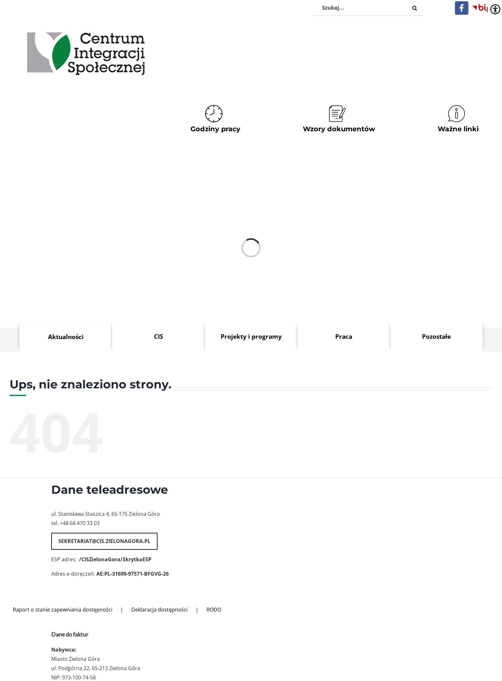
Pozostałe (436, 336)
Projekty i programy (251, 336)
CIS (158, 336)
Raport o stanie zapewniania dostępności (62, 609)
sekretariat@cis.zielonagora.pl (104, 541)
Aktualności (66, 336)
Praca (343, 336)
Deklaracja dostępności (159, 609)
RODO (213, 609)
